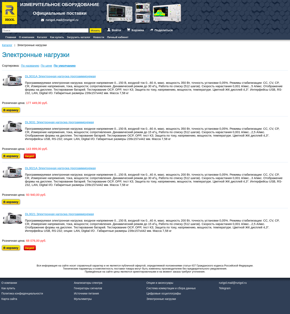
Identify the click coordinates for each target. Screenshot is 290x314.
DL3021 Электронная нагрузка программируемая (59, 214)
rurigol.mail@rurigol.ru (62, 20)
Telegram (225, 288)
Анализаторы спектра (88, 282)
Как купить (57, 37)
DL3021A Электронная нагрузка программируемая (60, 168)
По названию (30, 65)
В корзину (11, 110)
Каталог (42, 37)
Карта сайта (9, 299)
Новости (98, 37)
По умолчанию (65, 65)
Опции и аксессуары (159, 282)
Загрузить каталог (78, 37)
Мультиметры (83, 299)
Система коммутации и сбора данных (171, 288)
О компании (26, 37)
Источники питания (86, 293)
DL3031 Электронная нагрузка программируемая (59, 122)
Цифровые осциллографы (163, 293)
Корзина (138, 30)
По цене (46, 65)
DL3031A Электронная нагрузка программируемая (60, 76)
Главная (10, 37)
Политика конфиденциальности (22, 293)
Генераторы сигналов (88, 288)
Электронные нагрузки (161, 299)
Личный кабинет (117, 37)
